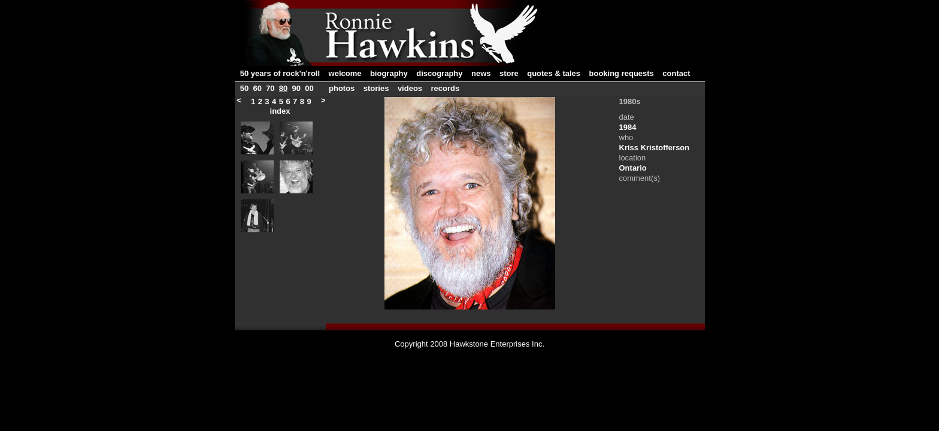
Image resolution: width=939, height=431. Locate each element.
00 (309, 88)
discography (439, 73)
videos (410, 88)
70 (270, 88)
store (509, 73)
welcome (345, 73)
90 (296, 88)
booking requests (621, 73)
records (445, 88)
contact (676, 73)
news (481, 73)
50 (244, 88)
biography (389, 73)
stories (376, 88)
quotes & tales (553, 73)
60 (257, 88)
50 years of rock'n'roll (280, 73)
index (280, 111)
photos (343, 88)
